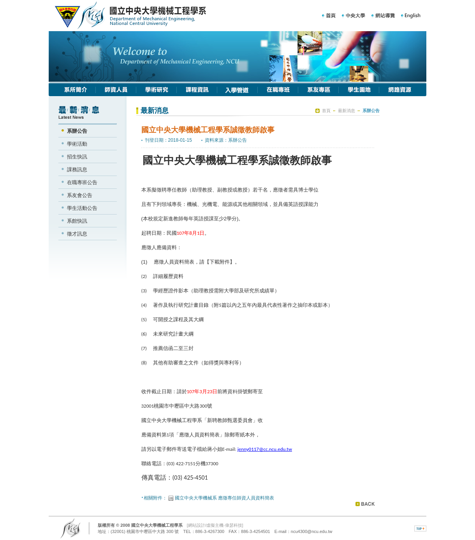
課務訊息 (77, 169)
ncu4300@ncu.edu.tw (311, 531)
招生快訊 (77, 157)
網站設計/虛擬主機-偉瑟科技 (215, 525)
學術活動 (77, 144)
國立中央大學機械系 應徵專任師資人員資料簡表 (224, 498)
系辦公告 (77, 131)
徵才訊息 (77, 234)
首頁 (326, 110)
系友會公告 (79, 195)
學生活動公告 (82, 208)
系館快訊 (77, 221)
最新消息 (346, 110)
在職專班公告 (82, 182)
